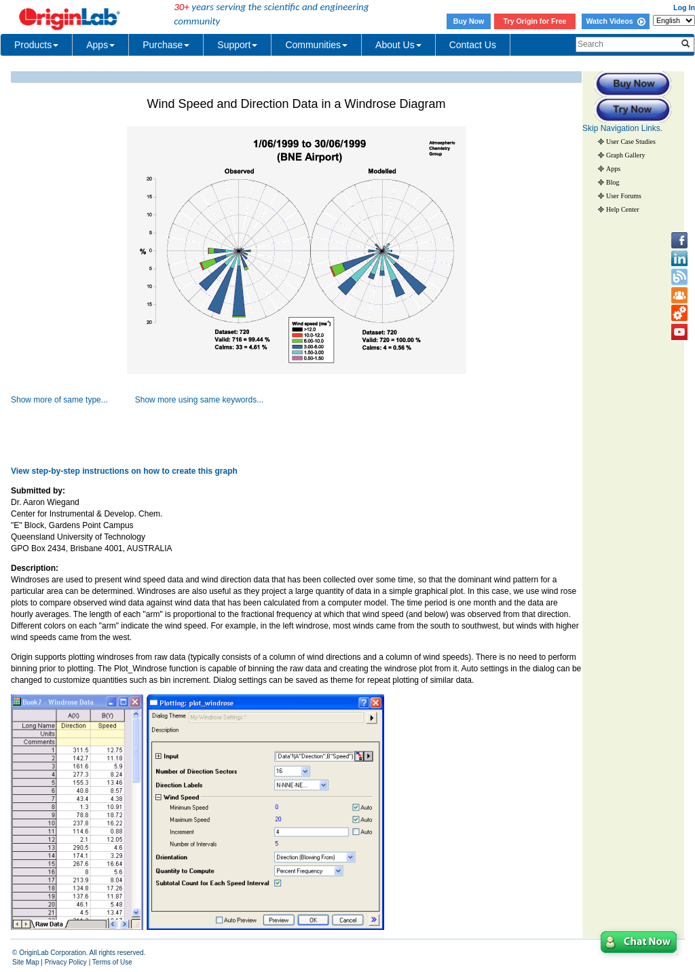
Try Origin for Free (535, 21)
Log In (684, 7)
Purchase (166, 44)
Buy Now (469, 21)
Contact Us (472, 44)
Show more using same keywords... (199, 400)
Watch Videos (615, 21)
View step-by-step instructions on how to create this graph (124, 471)
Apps (100, 44)
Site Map (25, 962)
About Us (398, 44)
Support (237, 44)
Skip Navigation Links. (622, 128)
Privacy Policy (66, 962)
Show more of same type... (59, 400)
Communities (316, 44)
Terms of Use (112, 962)
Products (36, 44)
